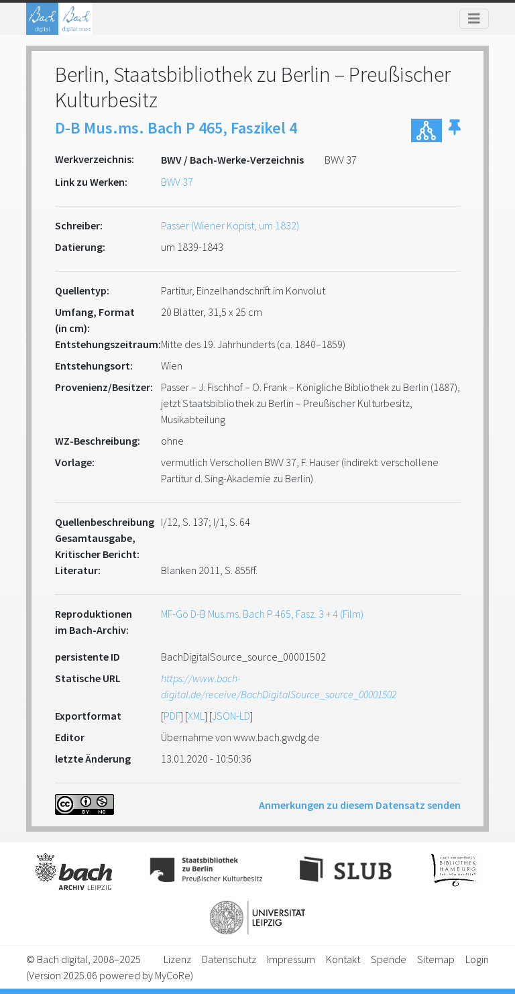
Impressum (291, 959)
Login (477, 959)
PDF (172, 715)
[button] (455, 130)
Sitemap (436, 959)
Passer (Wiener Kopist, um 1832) (230, 225)
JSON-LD (231, 715)
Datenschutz (229, 959)
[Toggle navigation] (474, 19)
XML (196, 715)
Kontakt (343, 959)
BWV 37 (177, 181)
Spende (388, 959)
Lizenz (177, 959)
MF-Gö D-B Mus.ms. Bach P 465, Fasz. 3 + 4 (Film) (262, 613)
